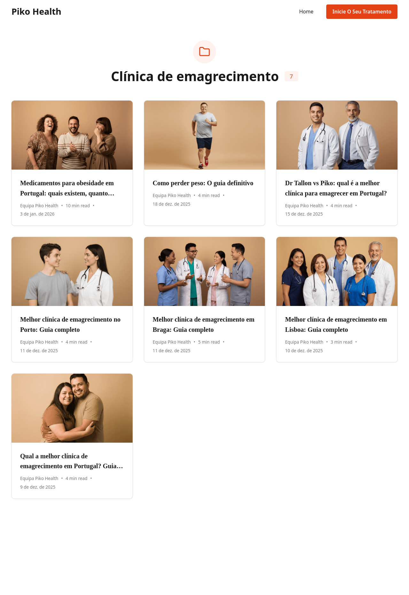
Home (306, 11)
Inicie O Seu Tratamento (361, 11)
